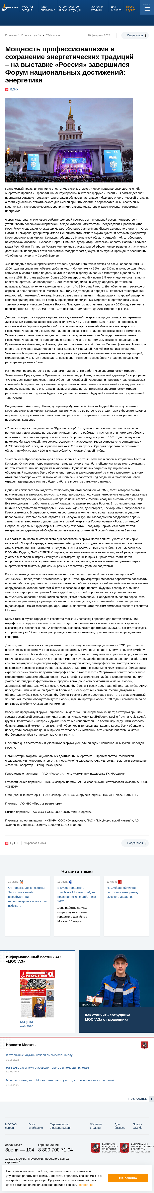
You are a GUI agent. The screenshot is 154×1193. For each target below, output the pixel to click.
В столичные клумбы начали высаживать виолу (39, 1055)
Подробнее (85, 1184)
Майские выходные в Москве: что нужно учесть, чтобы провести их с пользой (60, 1080)
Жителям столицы (96, 1126)
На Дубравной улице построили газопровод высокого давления (122, 892)
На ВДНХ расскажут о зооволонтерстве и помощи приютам (47, 1067)
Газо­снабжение (36, 1126)
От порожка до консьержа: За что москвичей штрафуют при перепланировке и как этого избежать (27, 896)
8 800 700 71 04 (55, 1149)
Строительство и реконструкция (60, 1126)
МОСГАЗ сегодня (11, 1126)
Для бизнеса (120, 1126)
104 (30, 1149)
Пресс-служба (137, 1126)
